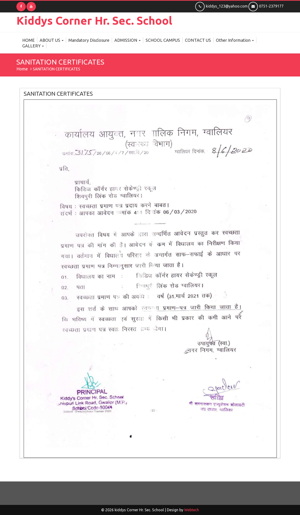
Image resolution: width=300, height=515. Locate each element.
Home (22, 68)
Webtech (191, 510)
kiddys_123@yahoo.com (221, 6)
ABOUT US (52, 40)
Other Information (235, 40)
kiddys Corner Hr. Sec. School (94, 20)
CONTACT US (198, 40)
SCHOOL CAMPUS (163, 40)
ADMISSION (127, 40)
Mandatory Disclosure (88, 40)
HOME (28, 40)
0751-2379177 (266, 6)
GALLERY (33, 45)
